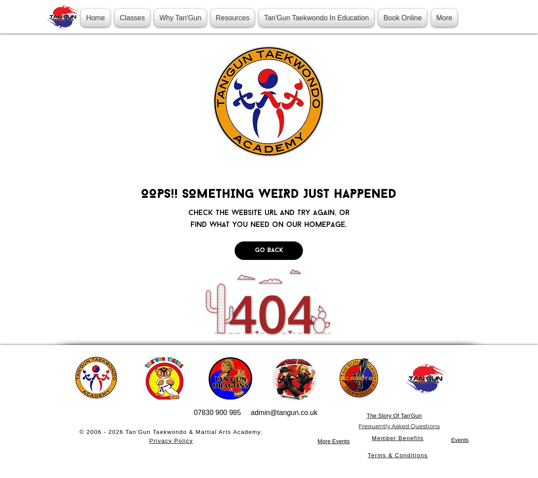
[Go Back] (269, 250)
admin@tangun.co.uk (284, 412)
